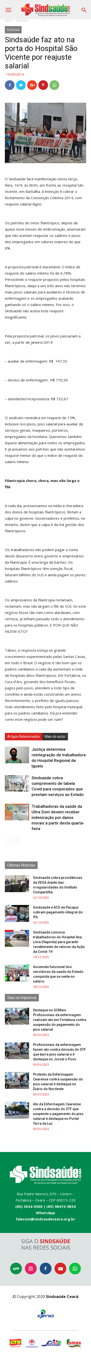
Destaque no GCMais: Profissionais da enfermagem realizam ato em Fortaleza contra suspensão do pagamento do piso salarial (59, 1019)
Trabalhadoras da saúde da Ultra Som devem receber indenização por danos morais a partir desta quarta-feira (58, 817)
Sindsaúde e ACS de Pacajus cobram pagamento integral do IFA (58, 912)
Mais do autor (55, 736)
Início (8, 20)
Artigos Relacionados (23, 736)
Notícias (22, 20)
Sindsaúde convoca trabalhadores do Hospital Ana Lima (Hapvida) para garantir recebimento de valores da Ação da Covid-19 (59, 942)
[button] (84, 8)
